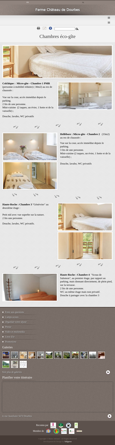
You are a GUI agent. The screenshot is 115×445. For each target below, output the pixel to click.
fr (28, 2)
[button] (85, 109)
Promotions (10, 341)
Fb (50, 28)
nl (83, 2)
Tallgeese (68, 441)
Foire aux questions (14, 312)
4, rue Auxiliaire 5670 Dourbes (17, 416)
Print (38, 28)
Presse (8, 327)
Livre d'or (10, 337)
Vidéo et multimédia (15, 332)
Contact (44, 28)
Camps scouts (11, 317)
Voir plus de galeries (12, 372)
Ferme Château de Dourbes (57, 10)
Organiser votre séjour (16, 322)
